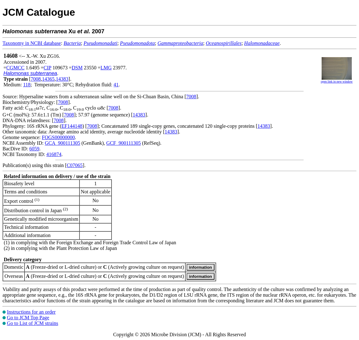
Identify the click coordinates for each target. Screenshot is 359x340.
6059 (34, 148)
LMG (106, 67)
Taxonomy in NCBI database (32, 43)
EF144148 (72, 126)
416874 (53, 154)
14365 (48, 79)
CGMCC (15, 67)
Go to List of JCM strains (32, 323)
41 (116, 84)
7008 (36, 79)
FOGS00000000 (58, 137)
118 (26, 84)
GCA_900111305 (62, 143)
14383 (62, 79)
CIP (47, 67)
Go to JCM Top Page (28, 317)
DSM (77, 67)
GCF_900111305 (123, 143)
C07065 (75, 165)
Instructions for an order (31, 312)
